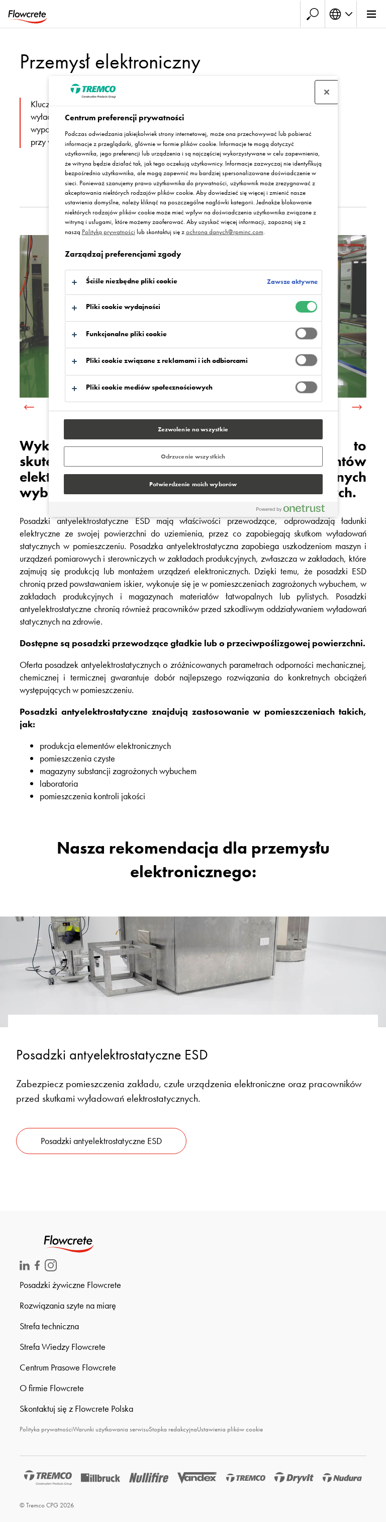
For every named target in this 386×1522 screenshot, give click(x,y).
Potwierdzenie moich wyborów (193, 484)
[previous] (29, 407)
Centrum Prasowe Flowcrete (68, 1367)
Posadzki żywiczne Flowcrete (70, 1284)
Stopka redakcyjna (173, 1429)
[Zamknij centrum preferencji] (327, 92)
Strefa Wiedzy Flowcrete (63, 1346)
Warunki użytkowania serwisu (111, 1429)
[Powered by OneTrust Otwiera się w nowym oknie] (294, 510)
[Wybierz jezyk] (340, 14)
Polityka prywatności (46, 1429)
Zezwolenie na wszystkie (193, 429)
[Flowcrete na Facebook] (37, 1267)
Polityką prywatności (108, 231)
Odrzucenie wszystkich (193, 456)
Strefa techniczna (49, 1326)
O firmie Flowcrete (52, 1388)
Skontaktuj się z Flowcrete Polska (76, 1408)
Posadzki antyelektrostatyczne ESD (101, 1141)
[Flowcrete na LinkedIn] (25, 1267)
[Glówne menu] (371, 14)
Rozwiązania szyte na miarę (68, 1305)
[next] (356, 407)
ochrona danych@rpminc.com (224, 231)
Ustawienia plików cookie (230, 1429)
